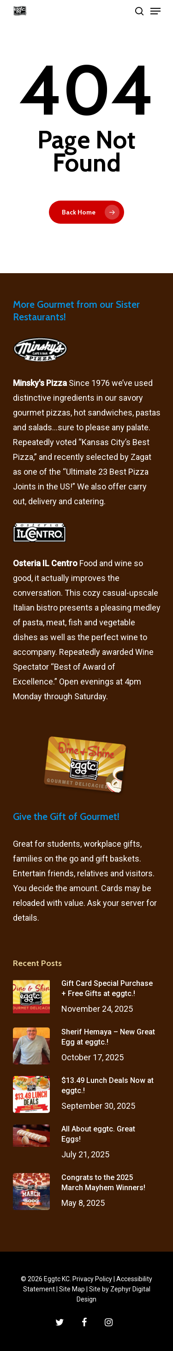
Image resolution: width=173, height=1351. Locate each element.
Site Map (72, 1289)
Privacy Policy (92, 1279)
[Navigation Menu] (155, 11)
